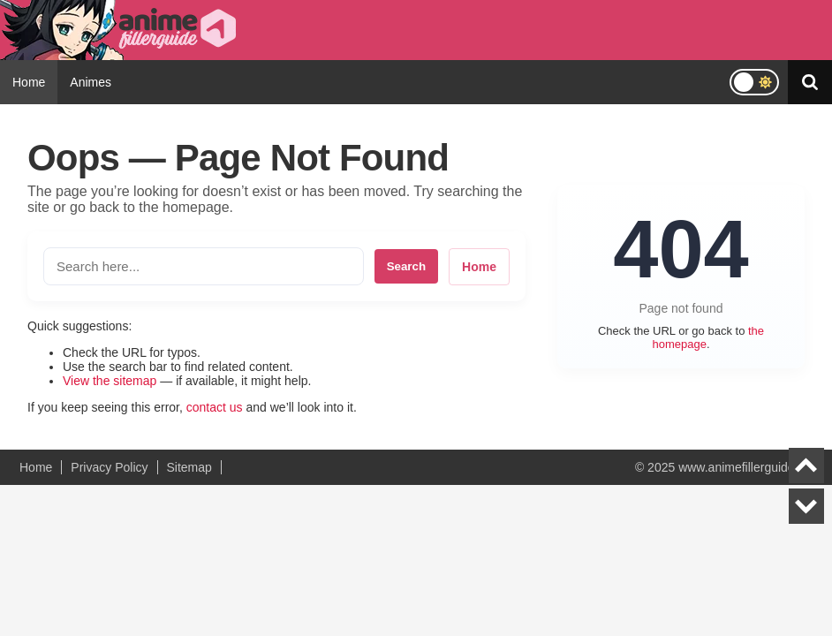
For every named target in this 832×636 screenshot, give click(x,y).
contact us (214, 407)
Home (28, 82)
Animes (90, 82)
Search (406, 266)
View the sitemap (109, 381)
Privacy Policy (109, 467)
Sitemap (189, 467)
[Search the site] (203, 266)
